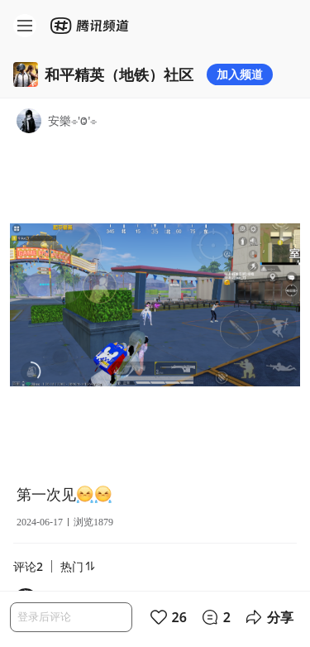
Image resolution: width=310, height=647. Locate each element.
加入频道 (240, 74)
